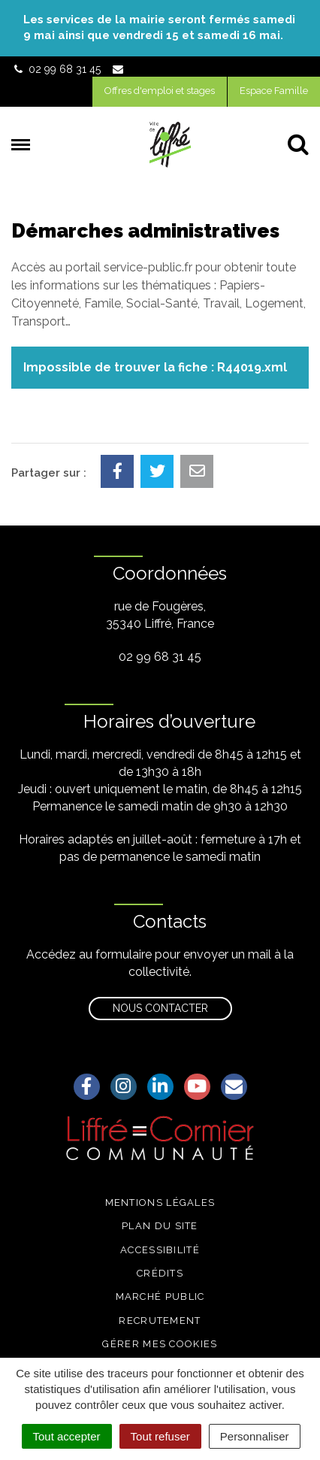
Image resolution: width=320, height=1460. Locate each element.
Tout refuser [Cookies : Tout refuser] (160, 1436)
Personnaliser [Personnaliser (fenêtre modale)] (254, 1436)
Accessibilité (160, 1250)
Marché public (160, 1296)
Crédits (160, 1273)
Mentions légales (160, 1202)
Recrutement (160, 1320)
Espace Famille (274, 90)
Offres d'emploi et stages (159, 90)
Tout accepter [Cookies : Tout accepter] (67, 1436)
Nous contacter (160, 1008)
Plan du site (160, 1225)
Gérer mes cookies (159, 1343)
